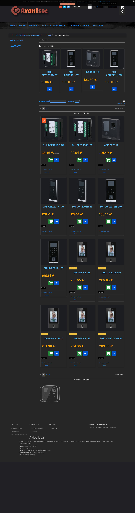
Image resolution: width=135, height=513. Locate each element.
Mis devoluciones (55, 431)
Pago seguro (17, 44)
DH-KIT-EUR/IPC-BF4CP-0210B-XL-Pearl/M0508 (22, 222)
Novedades (15, 69)
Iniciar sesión (112, 7)
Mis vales (53, 443)
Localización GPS (15, 440)
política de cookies (105, 1)
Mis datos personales (56, 440)
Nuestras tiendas (18, 64)
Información (16, 40)
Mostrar (71, 101)
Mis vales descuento (56, 434)
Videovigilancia (15, 431)
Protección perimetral (16, 455)
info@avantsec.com (98, 435)
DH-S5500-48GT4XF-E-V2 (28, 107)
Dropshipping (34, 458)
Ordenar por (44, 101)
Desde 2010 (98, 25)
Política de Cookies (19, 60)
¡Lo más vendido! (35, 434)
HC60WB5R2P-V (20, 83)
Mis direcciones (54, 437)
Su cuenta (99, 7)
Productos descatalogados (18, 461)
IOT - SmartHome (15, 467)
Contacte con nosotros (36, 437)
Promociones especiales (37, 428)
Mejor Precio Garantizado (54, 25)
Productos (34, 25)
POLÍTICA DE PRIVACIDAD (37, 469)
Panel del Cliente (18, 25)
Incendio (13, 470)
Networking (14, 437)
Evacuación (14, 487)
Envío (15, 51)
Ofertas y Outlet (15, 473)
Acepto (63, 4)
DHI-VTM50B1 (27, 161)
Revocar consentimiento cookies (38, 472)
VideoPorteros (14, 449)
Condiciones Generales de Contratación (20, 56)
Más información (70, 4)
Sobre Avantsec (18, 47)
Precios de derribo (35, 446)
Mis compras (54, 428)
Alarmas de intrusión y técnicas (19, 434)
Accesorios (14, 464)
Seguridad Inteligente (16, 428)
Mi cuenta (52, 424)
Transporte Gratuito (80, 25)
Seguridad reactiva (16, 452)
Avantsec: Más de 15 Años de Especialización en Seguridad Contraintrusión (38, 481)
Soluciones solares (15, 458)
